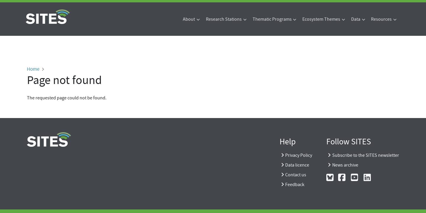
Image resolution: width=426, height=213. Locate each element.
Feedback (294, 185)
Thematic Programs (272, 19)
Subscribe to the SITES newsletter (365, 155)
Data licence (297, 165)
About (189, 19)
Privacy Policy (298, 155)
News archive (345, 165)
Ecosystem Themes (321, 19)
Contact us (295, 175)
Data (355, 19)
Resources (381, 19)
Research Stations (224, 19)
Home (33, 69)
